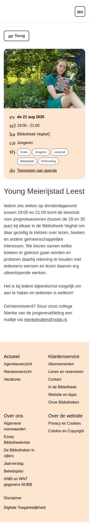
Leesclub (59, 152)
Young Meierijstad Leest (44, 191)
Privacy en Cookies (64, 423)
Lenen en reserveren (66, 372)
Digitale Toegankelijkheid (25, 507)
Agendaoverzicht (18, 364)
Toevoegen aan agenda (37, 170)
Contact (54, 379)
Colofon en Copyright (66, 431)
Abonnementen (61, 364)
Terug (20, 36)
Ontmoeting (48, 161)
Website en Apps (62, 395)
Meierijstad (27, 161)
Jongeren (41, 152)
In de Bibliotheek (62, 387)
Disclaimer (13, 498)
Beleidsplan (13, 471)
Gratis (24, 152)
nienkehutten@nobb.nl (45, 319)
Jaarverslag (13, 463)
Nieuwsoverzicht (17, 372)
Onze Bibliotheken (63, 402)
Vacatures (12, 379)
